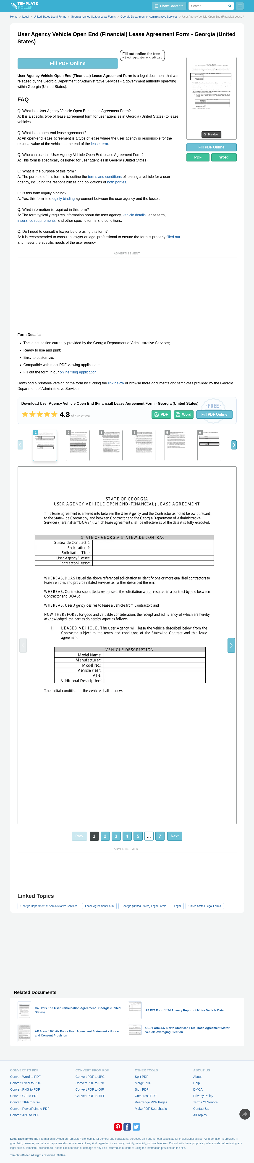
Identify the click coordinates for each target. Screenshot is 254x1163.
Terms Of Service (205, 1102)
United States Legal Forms (205, 906)
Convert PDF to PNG (90, 1083)
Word (224, 157)
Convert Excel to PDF (25, 1083)
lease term (99, 144)
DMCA (198, 1089)
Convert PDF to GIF (90, 1089)
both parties (116, 182)
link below (116, 383)
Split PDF (141, 1076)
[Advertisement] (127, 288)
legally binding (63, 199)
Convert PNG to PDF (25, 1089)
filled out (173, 237)
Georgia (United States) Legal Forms (143, 906)
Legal (177, 906)
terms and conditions (105, 177)
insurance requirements (37, 220)
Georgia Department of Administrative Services (49, 906)
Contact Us (201, 1108)
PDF (198, 157)
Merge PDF (143, 1083)
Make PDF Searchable (151, 1108)
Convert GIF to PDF (24, 1096)
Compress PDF (146, 1096)
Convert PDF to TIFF (90, 1096)
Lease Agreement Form (99, 906)
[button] (234, 444)
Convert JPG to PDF (24, 1115)
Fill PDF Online (67, 63)
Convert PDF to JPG (90, 1076)
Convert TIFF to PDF (25, 1102)
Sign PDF (142, 1089)
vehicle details (134, 215)
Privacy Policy (203, 1096)
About (197, 1076)
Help (196, 1083)
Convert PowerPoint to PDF (30, 1108)
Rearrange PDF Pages (151, 1102)
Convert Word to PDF (25, 1076)
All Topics (200, 1115)
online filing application (78, 372)
